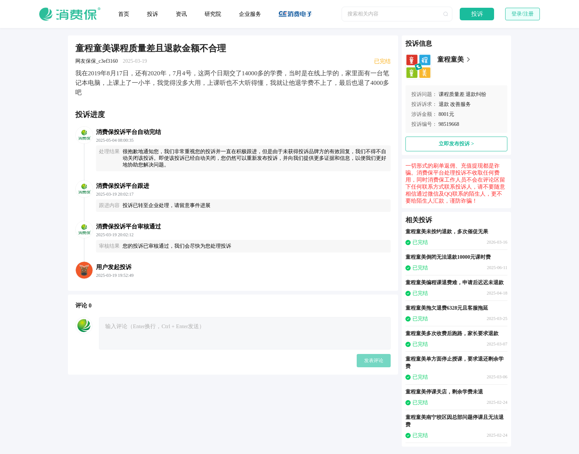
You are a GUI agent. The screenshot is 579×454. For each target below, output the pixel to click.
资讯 (181, 14)
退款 (444, 104)
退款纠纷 (476, 94)
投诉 (152, 14)
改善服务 (460, 104)
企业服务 (250, 14)
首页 (123, 14)
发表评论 (373, 360)
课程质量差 (452, 94)
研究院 (213, 14)
